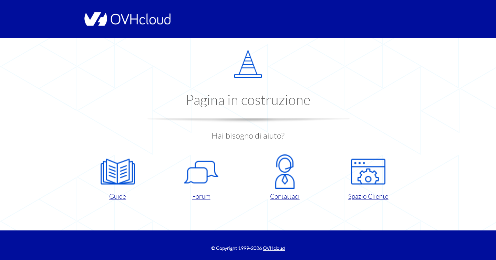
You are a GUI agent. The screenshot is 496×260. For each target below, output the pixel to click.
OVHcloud (274, 248)
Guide (118, 177)
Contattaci (285, 177)
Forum (201, 177)
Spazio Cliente (368, 177)
